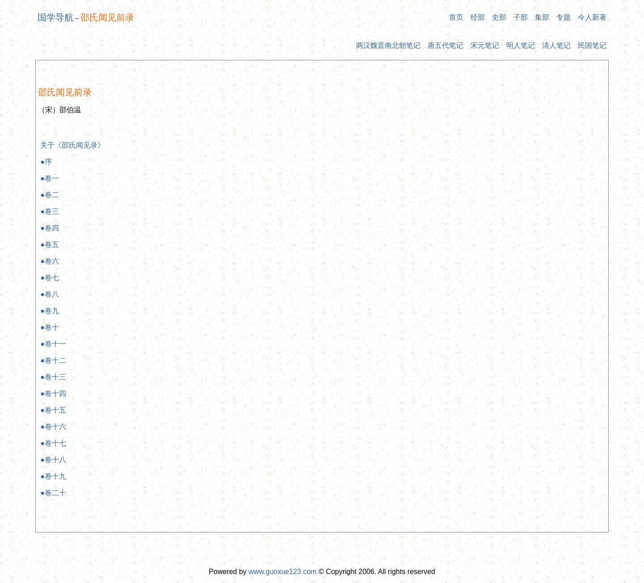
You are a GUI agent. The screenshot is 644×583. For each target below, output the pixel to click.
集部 (542, 17)
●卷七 (49, 277)
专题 (563, 17)
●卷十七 (53, 443)
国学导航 (55, 17)
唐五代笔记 (445, 45)
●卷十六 (53, 426)
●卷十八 (53, 460)
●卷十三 (53, 377)
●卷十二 (53, 360)
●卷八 (49, 294)
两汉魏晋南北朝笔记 (388, 45)
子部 (520, 17)
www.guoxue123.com (283, 571)
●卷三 (49, 211)
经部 (477, 17)
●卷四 (49, 228)
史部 (499, 17)
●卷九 (49, 311)
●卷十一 (53, 344)
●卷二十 (53, 493)
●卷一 (49, 178)
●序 (46, 162)
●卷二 (49, 195)
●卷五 (49, 244)
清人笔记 (556, 45)
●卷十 (49, 327)
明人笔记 (520, 45)
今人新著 (592, 17)
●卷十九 (53, 476)
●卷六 (49, 261)
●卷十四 (53, 393)
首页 (456, 17)
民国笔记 (592, 45)
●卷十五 (53, 410)
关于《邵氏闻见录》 (72, 145)
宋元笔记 (484, 45)
